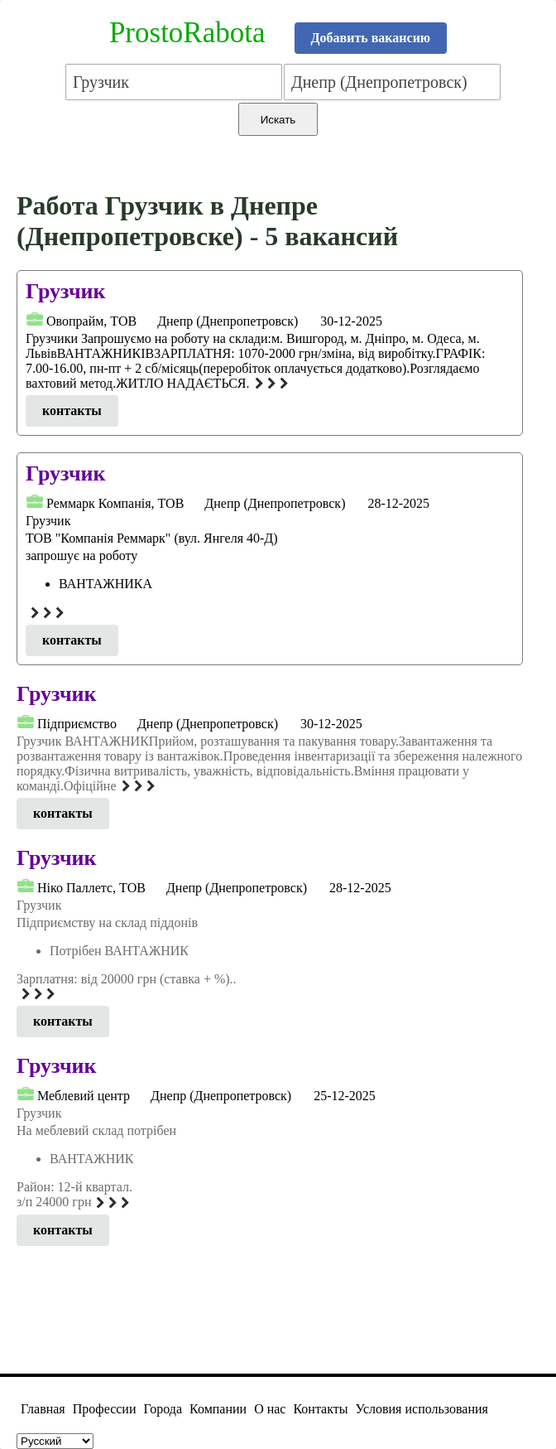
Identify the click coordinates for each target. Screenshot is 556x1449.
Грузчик (66, 291)
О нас (269, 1409)
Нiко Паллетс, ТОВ (91, 888)
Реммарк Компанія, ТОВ (115, 503)
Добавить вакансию (371, 38)
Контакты (320, 1409)
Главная (43, 1409)
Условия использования (422, 1409)
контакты (72, 410)
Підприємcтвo (77, 724)
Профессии (105, 1409)
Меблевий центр (83, 1096)
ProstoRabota (187, 33)
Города (162, 1409)
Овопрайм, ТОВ (91, 321)
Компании (218, 1409)
